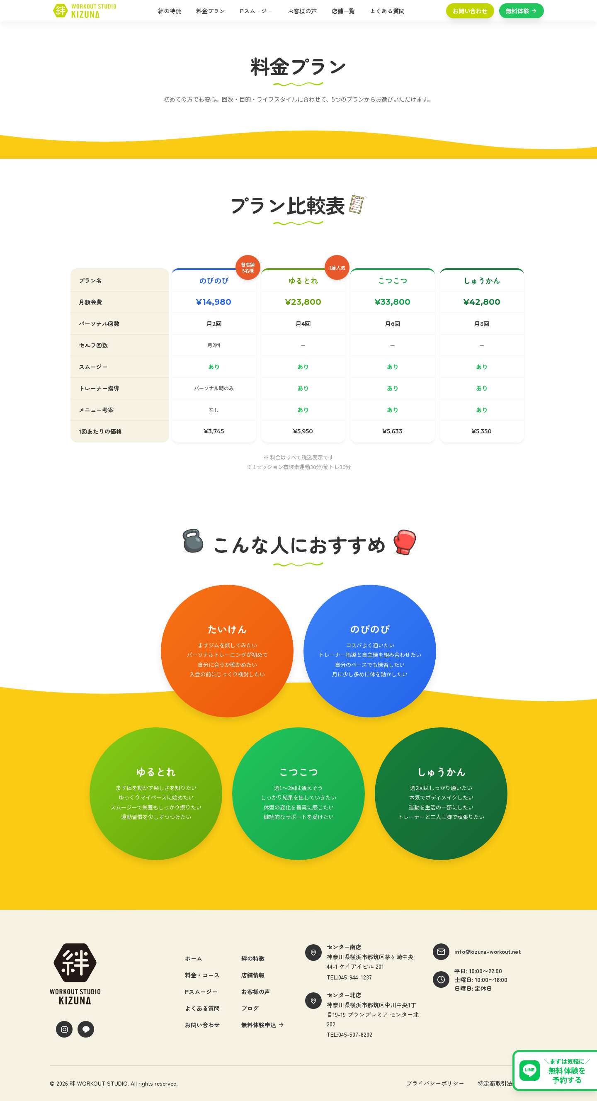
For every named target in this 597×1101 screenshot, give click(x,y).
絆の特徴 (172, 11)
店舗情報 (253, 975)
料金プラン (213, 11)
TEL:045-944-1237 (349, 977)
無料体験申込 (262, 1025)
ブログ (250, 1008)
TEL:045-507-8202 (349, 1034)
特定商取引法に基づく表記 (512, 1083)
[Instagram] (64, 1029)
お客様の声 (304, 11)
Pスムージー (259, 11)
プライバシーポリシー (435, 1083)
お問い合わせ (470, 11)
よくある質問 (389, 11)
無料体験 (521, 11)
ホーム (193, 958)
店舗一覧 (345, 11)
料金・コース (202, 975)
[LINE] (86, 1029)
